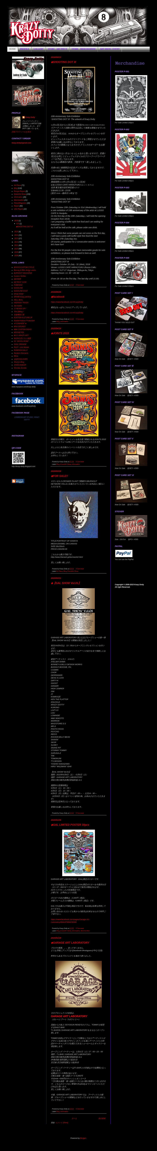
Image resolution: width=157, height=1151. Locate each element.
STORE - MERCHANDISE (84, 49)
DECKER (17, 279)
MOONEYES (19, 332)
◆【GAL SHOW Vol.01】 (66, 583)
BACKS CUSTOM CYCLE (24, 267)
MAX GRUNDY (20, 326)
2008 (16, 256)
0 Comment (80, 285)
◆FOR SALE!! (59, 476)
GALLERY (39, 49)
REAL (16, 356)
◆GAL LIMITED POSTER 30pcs (70, 824)
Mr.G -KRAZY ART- (21, 335)
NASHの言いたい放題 (22, 338)
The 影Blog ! (19, 312)
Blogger (83, 1138)
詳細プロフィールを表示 (21, 132)
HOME (12, 49)
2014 (16, 235)
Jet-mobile (18, 306)
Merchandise (85, 931)
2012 (16, 242)
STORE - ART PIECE (57, 49)
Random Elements (21, 353)
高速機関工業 (19, 315)
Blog (57, 321)
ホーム (74, 1118)
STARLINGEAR (20, 365)
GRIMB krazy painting (22, 297)
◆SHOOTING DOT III (63, 62)
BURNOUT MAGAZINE (23, 273)
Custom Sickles (20, 276)
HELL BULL (18, 300)
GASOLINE (18, 288)
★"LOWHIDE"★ (20, 324)
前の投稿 (101, 1118)
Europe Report (19, 191)
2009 (16, 252)
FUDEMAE (18, 285)
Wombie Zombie (20, 368)
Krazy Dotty (30, 117)
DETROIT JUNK (20, 282)
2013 (16, 238)
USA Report (18, 209)
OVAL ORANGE (20, 344)
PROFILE (24, 49)
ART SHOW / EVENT (110, 49)
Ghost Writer (19, 294)
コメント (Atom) (61, 1123)
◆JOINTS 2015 (60, 333)
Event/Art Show (65, 464)
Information (64, 321)
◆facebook (57, 296)
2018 (16, 221)
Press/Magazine (20, 203)
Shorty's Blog (19, 362)
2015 (16, 232)
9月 (18, 224)
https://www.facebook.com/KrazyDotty (67, 302)
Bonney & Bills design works (25, 270)
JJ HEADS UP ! (20, 309)
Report (16, 206)
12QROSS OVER (20, 359)
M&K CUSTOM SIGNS (23, 329)
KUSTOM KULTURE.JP (23, 318)
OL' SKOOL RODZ (21, 341)
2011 (16, 245)
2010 (16, 249)
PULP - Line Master (21, 347)
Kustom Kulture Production (24, 321)
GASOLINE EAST (21, 291)
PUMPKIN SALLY (20, 350)
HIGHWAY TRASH (21, 303)
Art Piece (59, 571)
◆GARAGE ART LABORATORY (70, 942)
